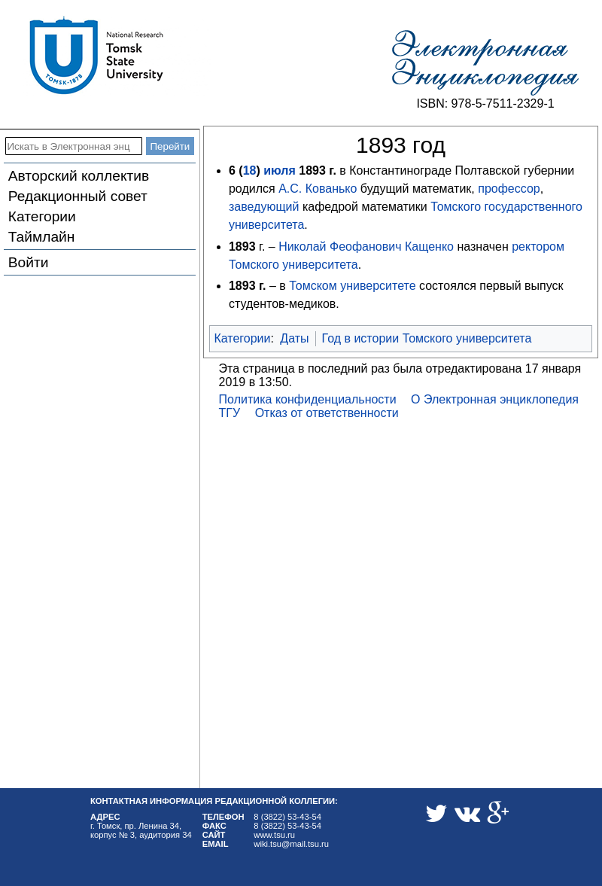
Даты (294, 338)
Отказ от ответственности (327, 412)
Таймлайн (41, 237)
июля (279, 170)
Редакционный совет (77, 196)
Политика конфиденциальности (308, 399)
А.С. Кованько (317, 188)
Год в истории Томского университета (427, 338)
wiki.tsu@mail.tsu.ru (291, 843)
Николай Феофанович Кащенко (366, 246)
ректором (538, 246)
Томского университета (293, 264)
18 (250, 170)
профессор (509, 188)
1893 (312, 170)
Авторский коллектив (78, 176)
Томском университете (352, 285)
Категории (42, 216)
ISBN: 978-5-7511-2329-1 (485, 103)
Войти (28, 262)
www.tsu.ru (274, 834)
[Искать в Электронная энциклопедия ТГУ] (73, 146)
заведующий (264, 206)
